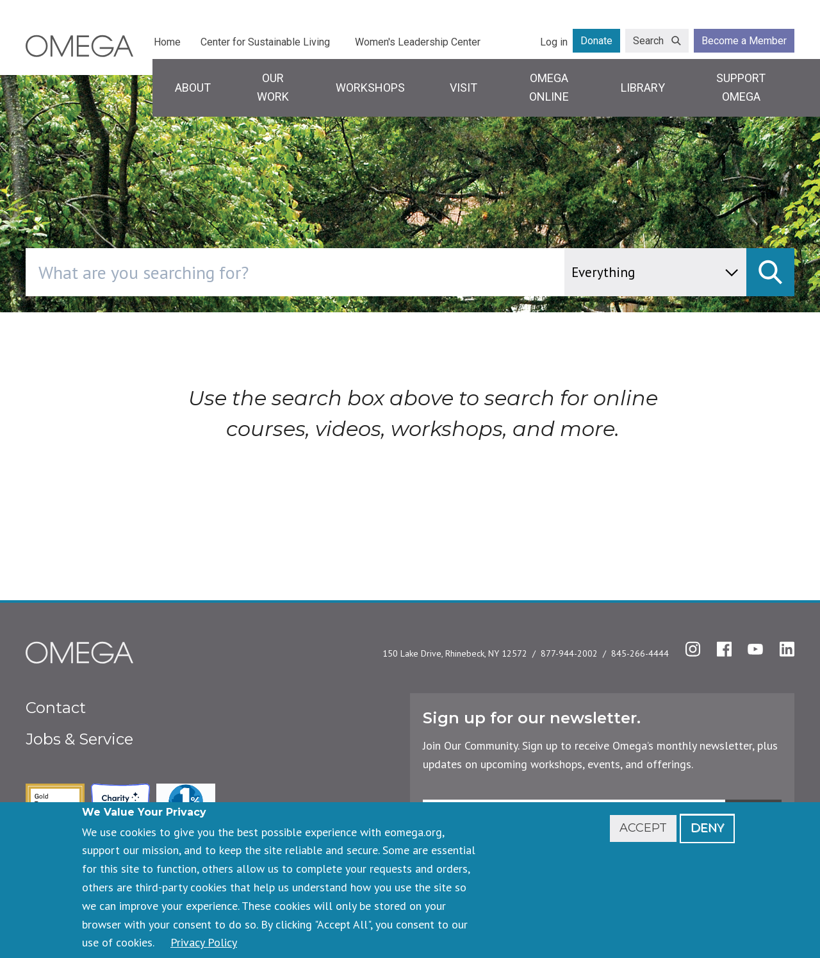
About (193, 87)
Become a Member (744, 41)
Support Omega (741, 87)
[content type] (655, 272)
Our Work (273, 87)
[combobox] (349, 272)
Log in (554, 42)
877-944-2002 (569, 653)
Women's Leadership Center (417, 42)
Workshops (370, 87)
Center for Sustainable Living (265, 42)
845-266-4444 (640, 653)
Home (167, 42)
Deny (707, 828)
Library (643, 87)
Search (648, 41)
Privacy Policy (203, 942)
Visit (463, 87)
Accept (643, 828)
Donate (596, 41)
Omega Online (549, 87)
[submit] (770, 272)
